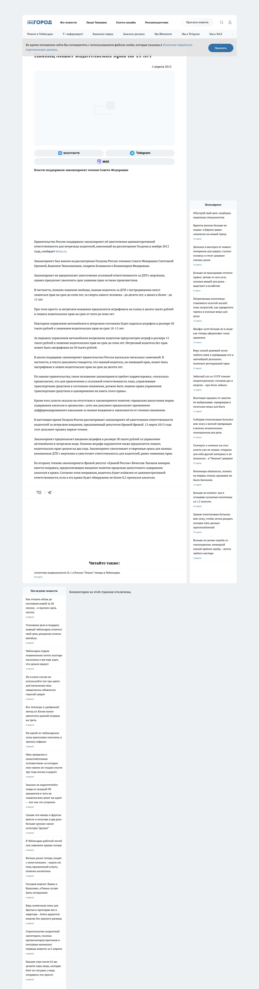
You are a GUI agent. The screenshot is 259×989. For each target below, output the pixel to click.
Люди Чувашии (96, 22)
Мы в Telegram (191, 34)
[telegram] (50, 492)
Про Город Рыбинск (89, 859)
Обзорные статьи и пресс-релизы (123, 883)
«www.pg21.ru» (45, 894)
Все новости (68, 22)
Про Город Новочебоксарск (35, 854)
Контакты (111, 878)
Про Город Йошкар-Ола (91, 854)
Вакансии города (103, 34)
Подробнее (111, 936)
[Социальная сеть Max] (104, 161)
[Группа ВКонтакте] (69, 153)
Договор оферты (72, 883)
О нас (67, 878)
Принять (221, 48)
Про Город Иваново (146, 854)
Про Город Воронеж (118, 854)
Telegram (26, 878)
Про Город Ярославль (32, 859)
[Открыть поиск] (221, 22)
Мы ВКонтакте (163, 34)
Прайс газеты (28, 887)
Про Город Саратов (146, 859)
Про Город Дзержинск (61, 863)
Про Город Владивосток (91, 863)
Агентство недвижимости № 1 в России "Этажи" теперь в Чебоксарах (104, 575)
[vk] (39, 492)
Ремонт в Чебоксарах (40, 34)
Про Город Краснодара (119, 863)
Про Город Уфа (116, 859)
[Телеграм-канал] (140, 153)
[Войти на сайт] (230, 22)
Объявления (28, 883)
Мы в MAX (215, 34)
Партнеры (112, 887)
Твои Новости (57, 854)
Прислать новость (197, 22)
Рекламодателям (156, 22)
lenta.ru (61, 251)
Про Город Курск (59, 859)
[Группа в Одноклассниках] (177, 860)
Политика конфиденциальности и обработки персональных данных (54, 940)
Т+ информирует (73, 34)
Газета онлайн (126, 22)
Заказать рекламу (134, 34)
